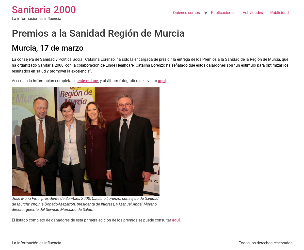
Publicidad (279, 12)
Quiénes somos (186, 12)
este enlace (88, 80)
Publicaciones (223, 12)
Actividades (253, 12)
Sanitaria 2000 (44, 9)
